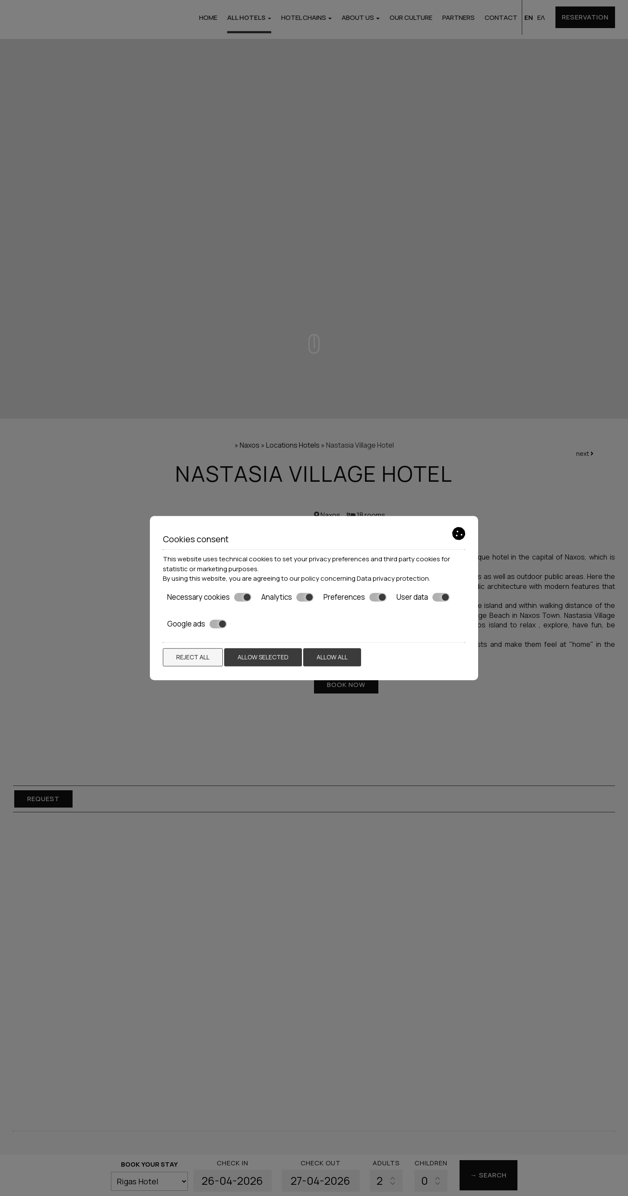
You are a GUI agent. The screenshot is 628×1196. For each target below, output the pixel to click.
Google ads (197, 624)
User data (423, 597)
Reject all (192, 657)
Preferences (355, 597)
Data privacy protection (393, 578)
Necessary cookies (209, 597)
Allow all (332, 657)
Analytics (287, 597)
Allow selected (263, 657)
